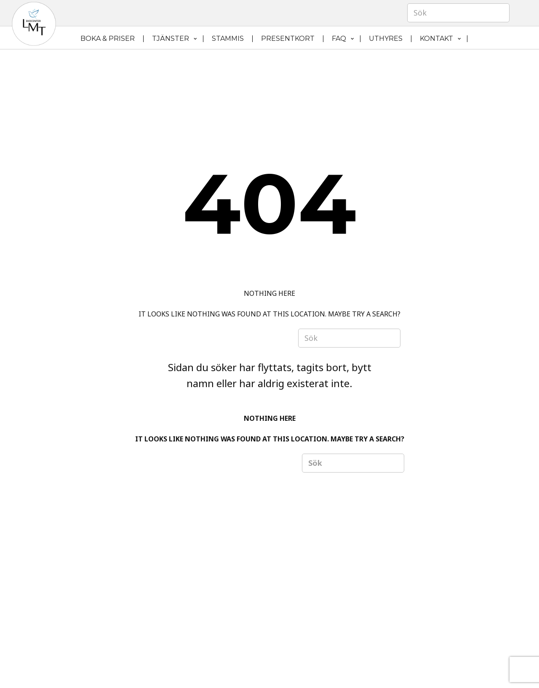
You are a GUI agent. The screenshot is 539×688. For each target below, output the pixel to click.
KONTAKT (436, 38)
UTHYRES (386, 38)
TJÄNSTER (170, 38)
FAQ (339, 38)
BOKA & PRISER (107, 38)
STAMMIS (228, 38)
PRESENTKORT (288, 38)
